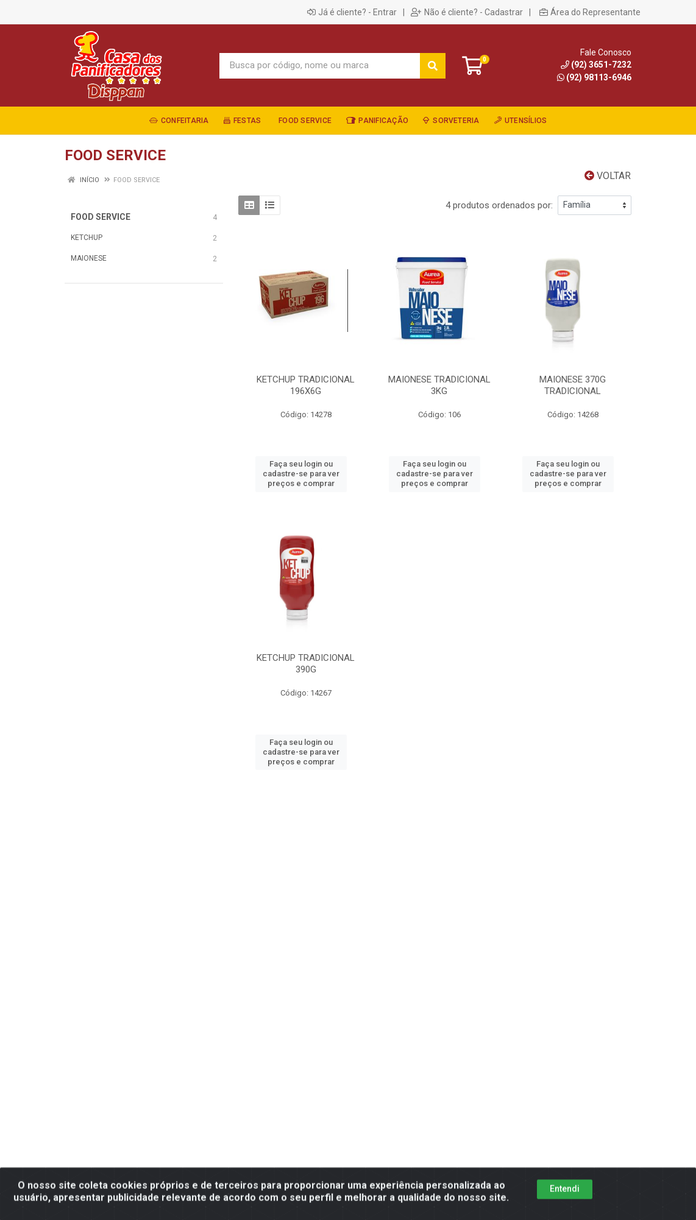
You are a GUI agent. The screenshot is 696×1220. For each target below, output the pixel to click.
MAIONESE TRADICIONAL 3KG (439, 385)
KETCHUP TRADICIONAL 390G (306, 663)
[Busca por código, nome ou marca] (320, 66)
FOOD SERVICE (100, 217)
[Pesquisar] (433, 66)
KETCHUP (86, 237)
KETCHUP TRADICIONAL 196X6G (306, 385)
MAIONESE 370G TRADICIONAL (572, 385)
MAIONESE (89, 258)
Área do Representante (590, 12)
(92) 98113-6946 (594, 77)
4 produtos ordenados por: (499, 205)
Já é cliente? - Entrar (352, 12)
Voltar (607, 176)
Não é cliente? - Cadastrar (467, 12)
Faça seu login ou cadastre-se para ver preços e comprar (301, 473)
